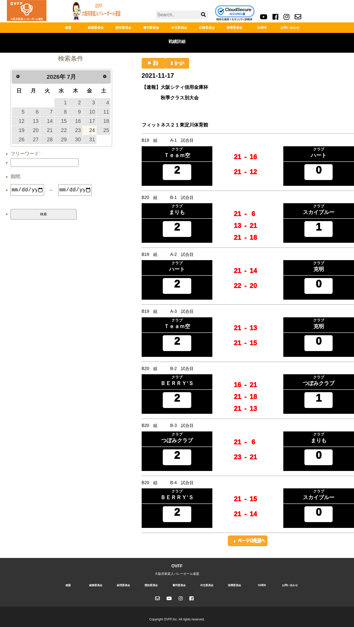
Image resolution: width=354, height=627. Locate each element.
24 (92, 130)
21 (50, 130)
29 (64, 139)
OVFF (177, 566)
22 (64, 130)
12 (22, 121)
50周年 (262, 28)
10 (92, 112)
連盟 (68, 28)
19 (22, 130)
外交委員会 (179, 28)
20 (36, 130)
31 (92, 139)
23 (78, 130)
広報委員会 (207, 28)
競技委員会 (123, 28)
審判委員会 (151, 28)
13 (36, 121)
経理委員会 (123, 585)
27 (36, 139)
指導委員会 (234, 28)
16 (78, 121)
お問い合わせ (289, 28)
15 (64, 121)
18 (106, 121)
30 (78, 139)
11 (106, 112)
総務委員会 (96, 28)
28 (50, 139)
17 (92, 121)
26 (22, 139)
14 (50, 121)
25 (106, 130)
